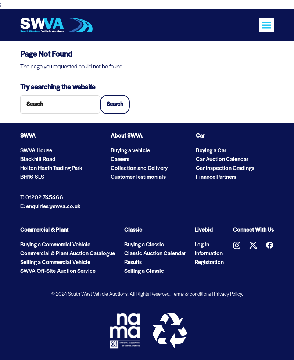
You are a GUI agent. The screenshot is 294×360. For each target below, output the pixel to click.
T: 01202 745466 (41, 198)
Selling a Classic (144, 271)
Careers (120, 160)
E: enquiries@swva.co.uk (50, 207)
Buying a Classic (144, 245)
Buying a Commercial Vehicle (55, 245)
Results (133, 262)
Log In (202, 245)
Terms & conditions (191, 294)
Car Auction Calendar (222, 160)
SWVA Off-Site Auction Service (58, 271)
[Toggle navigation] (266, 25)
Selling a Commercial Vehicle (55, 262)
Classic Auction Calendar (155, 254)
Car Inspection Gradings (225, 168)
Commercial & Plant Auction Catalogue (67, 254)
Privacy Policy (228, 294)
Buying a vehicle (130, 151)
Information (209, 254)
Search (115, 104)
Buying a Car (211, 151)
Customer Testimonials (138, 177)
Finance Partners (216, 177)
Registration (209, 262)
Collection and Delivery (139, 168)
